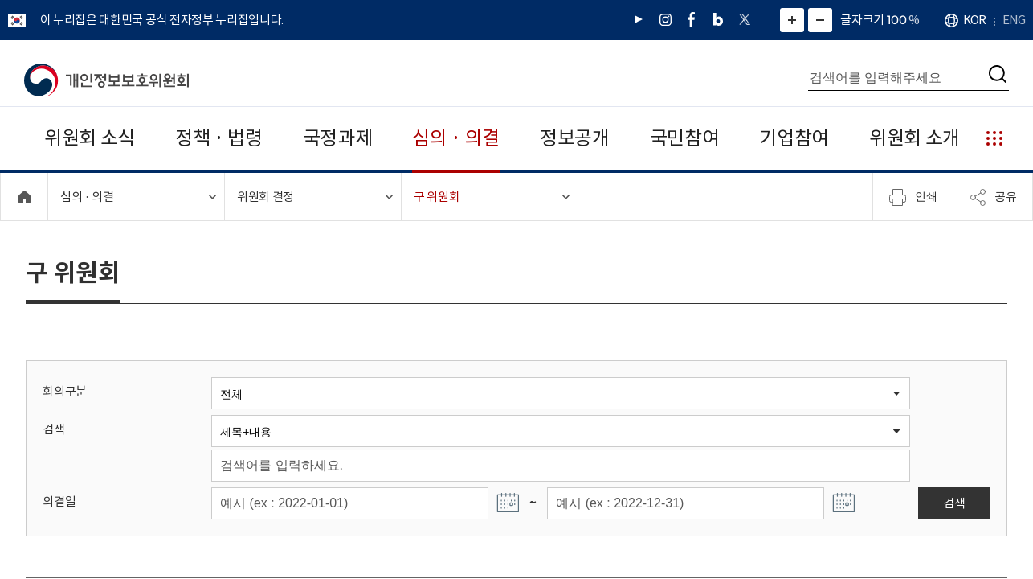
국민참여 (685, 137)
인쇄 (913, 197)
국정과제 (338, 137)
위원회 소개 (914, 137)
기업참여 (794, 137)
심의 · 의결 (456, 137)
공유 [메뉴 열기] (993, 197)
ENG (1013, 19)
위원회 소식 (89, 137)
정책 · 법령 (219, 137)
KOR (974, 19)
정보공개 (575, 137)
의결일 (59, 501)
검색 (53, 429)
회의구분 (65, 391)
